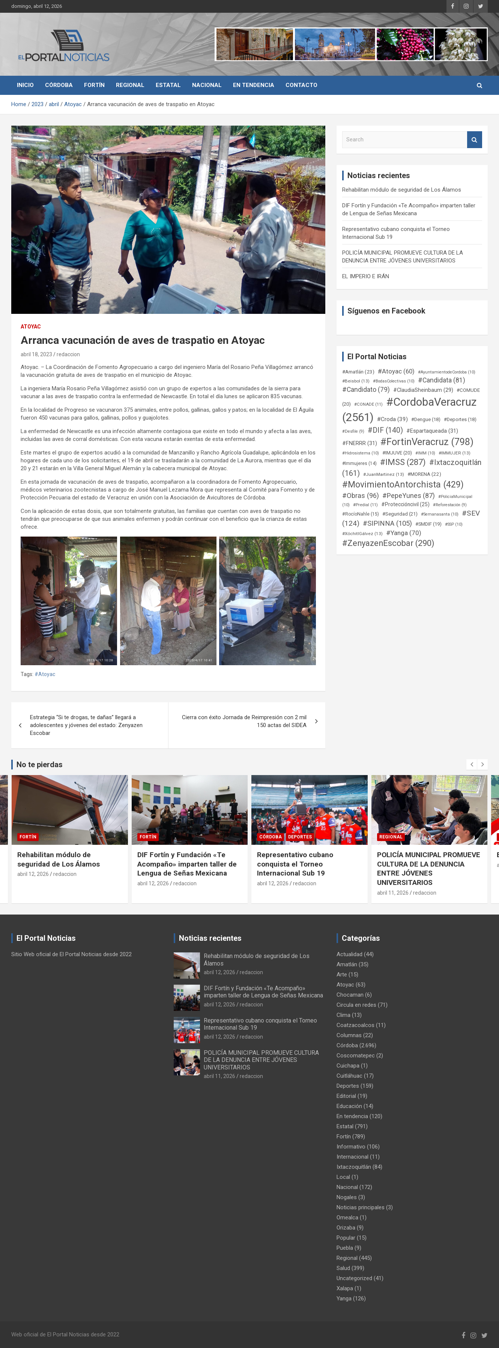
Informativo (351, 1146)
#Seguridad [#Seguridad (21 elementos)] (400, 514)
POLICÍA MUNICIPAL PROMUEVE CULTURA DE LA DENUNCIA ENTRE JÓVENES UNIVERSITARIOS (428, 868)
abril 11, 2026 (393, 893)
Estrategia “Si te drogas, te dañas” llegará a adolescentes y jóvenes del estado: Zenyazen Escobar (86, 725)
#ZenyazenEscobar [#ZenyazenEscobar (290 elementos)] (388, 543)
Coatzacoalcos (355, 1025)
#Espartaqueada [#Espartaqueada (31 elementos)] (432, 430)
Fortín (94, 85)
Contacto (301, 85)
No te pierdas (40, 764)
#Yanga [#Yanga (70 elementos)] (403, 533)
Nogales (347, 1197)
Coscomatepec (356, 1055)
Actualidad (349, 954)
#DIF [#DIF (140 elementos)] (385, 430)
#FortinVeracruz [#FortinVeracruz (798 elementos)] (426, 441)
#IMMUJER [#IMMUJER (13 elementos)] (454, 453)
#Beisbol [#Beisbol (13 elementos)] (356, 381)
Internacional (352, 1156)
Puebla (345, 1248)
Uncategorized (354, 1278)
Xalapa (345, 1288)
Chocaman (350, 994)
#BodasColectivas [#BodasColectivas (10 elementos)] (394, 381)
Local (343, 1177)
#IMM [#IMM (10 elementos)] (425, 453)
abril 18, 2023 (36, 354)
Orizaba (346, 1227)
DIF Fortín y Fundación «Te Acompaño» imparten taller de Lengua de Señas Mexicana (187, 863)
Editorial (346, 1096)
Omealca (347, 1217)
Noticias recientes (210, 938)
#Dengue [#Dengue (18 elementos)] (425, 419)
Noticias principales (361, 1207)
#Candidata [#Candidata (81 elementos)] (441, 380)
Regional (130, 85)
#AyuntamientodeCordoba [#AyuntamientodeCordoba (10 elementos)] (446, 372)
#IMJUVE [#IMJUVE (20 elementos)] (397, 453)
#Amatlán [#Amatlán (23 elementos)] (358, 372)
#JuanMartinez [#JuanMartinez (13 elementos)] (383, 474)
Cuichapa (348, 1065)
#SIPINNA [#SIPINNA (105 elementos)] (387, 523)
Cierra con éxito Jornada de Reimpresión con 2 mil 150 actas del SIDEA (244, 721)
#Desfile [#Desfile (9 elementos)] (353, 431)
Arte (342, 974)
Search (474, 139)
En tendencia (253, 85)
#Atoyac (45, 674)
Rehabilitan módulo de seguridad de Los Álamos (401, 189)
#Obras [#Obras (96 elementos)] (360, 495)
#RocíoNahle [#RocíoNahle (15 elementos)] (360, 514)
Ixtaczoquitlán (354, 1167)
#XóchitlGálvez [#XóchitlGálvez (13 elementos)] (362, 533)
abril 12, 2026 (33, 874)
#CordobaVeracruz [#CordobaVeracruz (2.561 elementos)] (409, 410)
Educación (349, 1106)
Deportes (300, 837)
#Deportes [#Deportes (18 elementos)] (460, 419)
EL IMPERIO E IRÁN (365, 276)
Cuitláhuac (349, 1075)
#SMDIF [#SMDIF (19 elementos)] (428, 524)
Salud (343, 1268)
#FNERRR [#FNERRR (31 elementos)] (359, 443)
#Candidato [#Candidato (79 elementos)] (366, 389)
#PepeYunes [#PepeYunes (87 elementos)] (408, 495)
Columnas (349, 1035)
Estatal (168, 85)
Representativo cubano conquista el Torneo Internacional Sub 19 (295, 863)
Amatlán (347, 964)
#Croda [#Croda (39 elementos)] (392, 419)
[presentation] (471, 764)
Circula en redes (356, 1005)
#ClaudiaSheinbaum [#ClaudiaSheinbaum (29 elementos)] (423, 390)
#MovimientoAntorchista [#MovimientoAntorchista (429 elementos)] (403, 484)
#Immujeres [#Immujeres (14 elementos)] (359, 463)
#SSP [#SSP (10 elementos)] (454, 524)
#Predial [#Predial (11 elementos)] (365, 504)
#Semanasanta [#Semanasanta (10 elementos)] (439, 514)
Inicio (25, 85)
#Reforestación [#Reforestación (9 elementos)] (450, 504)
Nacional (207, 85)
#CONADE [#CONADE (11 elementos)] (368, 404)
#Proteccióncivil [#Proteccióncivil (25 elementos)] (405, 504)
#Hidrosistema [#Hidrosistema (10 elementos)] (360, 453)
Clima (343, 1015)
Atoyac (31, 327)
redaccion (68, 354)
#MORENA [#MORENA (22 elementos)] (424, 474)
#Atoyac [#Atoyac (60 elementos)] (396, 371)
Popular (346, 1237)
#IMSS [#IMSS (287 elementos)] (403, 462)
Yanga (344, 1298)
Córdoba (59, 85)
